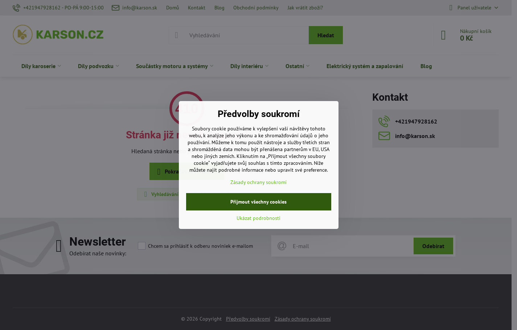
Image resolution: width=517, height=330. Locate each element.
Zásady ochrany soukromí (258, 182)
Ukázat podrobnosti (258, 218)
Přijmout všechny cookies (258, 202)
